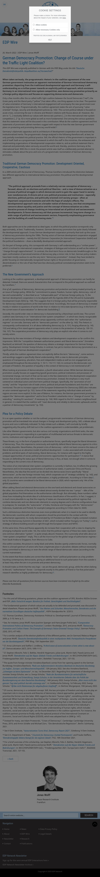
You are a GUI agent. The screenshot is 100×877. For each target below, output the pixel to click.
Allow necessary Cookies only (46, 30)
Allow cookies (40, 25)
